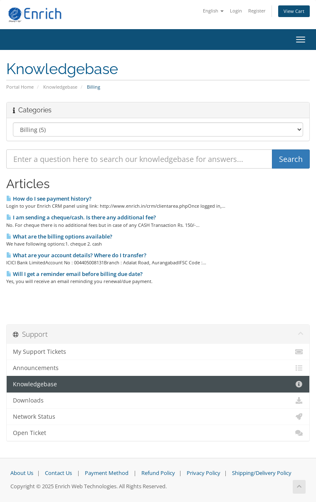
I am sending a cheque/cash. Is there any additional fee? (81, 217)
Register (257, 10)
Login (236, 10)
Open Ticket (158, 433)
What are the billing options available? (59, 236)
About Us (21, 473)
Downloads (158, 400)
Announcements (158, 368)
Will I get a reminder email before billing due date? (74, 274)
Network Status (158, 417)
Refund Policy (158, 473)
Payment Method (106, 473)
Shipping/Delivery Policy (261, 473)
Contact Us (58, 473)
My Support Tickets (158, 352)
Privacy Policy (203, 473)
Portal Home (20, 87)
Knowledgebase (60, 87)
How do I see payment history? (48, 198)
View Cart (294, 11)
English (213, 10)
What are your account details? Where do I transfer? (76, 255)
